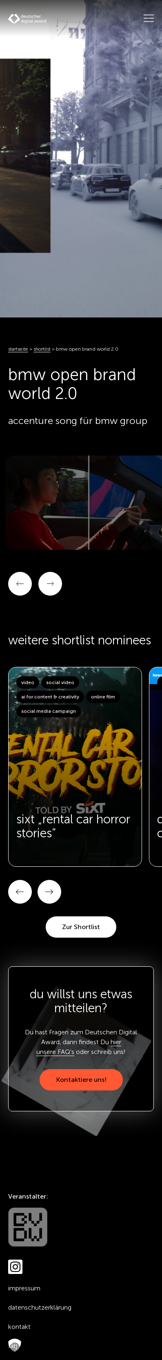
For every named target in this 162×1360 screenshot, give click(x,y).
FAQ (12, 1346)
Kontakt (19, 1327)
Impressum (24, 1288)
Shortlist (42, 349)
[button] (20, 892)
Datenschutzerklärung (39, 1307)
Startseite (18, 349)
